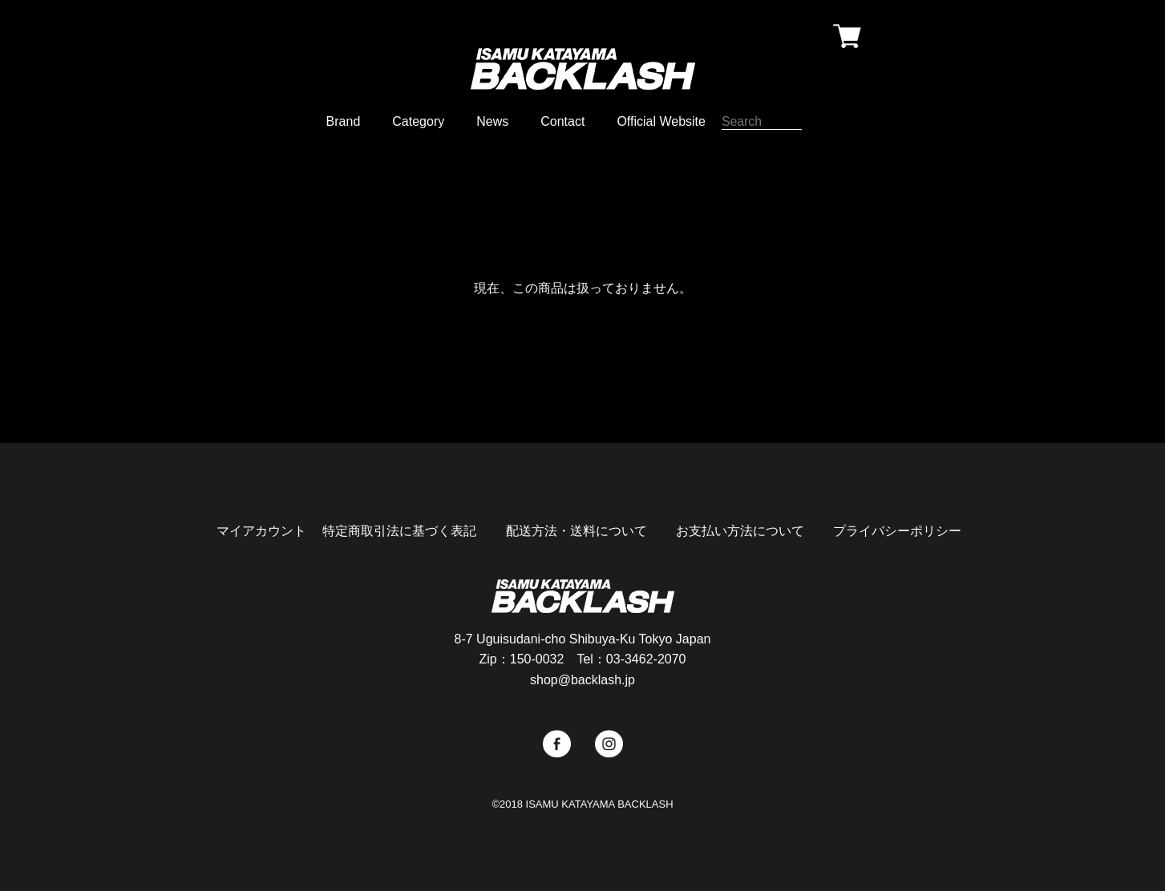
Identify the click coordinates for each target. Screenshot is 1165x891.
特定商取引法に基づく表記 (399, 531)
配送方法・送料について (576, 531)
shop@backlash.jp (582, 680)
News (492, 121)
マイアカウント (261, 531)
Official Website (661, 121)
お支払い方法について (740, 531)
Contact (562, 121)
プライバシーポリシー (897, 531)
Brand (343, 121)
